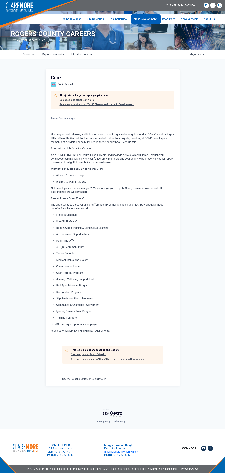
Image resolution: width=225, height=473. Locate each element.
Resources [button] (169, 19)
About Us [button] (210, 19)
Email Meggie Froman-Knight (121, 451)
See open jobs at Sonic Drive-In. (77, 106)
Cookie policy (119, 421)
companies (53, 61)
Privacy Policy (188, 468)
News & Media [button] (190, 19)
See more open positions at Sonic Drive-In (84, 385)
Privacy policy (103, 421)
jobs (30, 61)
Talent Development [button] (144, 19)
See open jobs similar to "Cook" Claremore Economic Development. (97, 111)
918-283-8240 (174, 4)
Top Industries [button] (118, 19)
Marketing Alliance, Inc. (163, 468)
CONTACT (191, 4)
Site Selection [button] (96, 19)
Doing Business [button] (72, 19)
